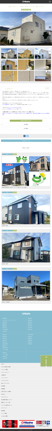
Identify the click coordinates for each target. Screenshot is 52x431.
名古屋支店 (30, 334)
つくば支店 (5, 349)
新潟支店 (5, 334)
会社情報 (3, 385)
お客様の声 (3, 375)
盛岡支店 (30, 324)
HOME (2, 364)
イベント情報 (4, 413)
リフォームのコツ (5, 380)
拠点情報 (3, 410)
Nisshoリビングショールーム (9, 320)
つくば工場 (5, 354)
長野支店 (5, 336)
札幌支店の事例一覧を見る (26, 120)
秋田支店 (30, 322)
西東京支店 (5, 347)
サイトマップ (4, 407)
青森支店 (30, 318)
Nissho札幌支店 (5, 104)
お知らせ (3, 394)
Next (50, 27)
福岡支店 (30, 342)
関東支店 (5, 345)
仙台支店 (30, 327)
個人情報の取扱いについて (6, 399)
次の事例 (26, 128)
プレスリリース (4, 396)
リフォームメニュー (5, 372)
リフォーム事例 (4, 369)
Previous (2, 27)
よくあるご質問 (4, 416)
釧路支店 (5, 325)
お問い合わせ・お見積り (6, 391)
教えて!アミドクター (5, 383)
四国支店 (30, 338)
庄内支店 (30, 325)
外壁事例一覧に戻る (26, 140)
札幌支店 (5, 318)
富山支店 (5, 338)
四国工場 (5, 356)
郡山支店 (30, 329)
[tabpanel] (26, 29)
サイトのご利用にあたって (6, 405)
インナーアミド (4, 377)
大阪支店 (30, 336)
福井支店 (5, 342)
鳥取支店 (30, 340)
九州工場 (5, 358)
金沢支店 (5, 340)
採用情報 (3, 388)
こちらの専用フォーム (9, 108)
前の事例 (26, 124)
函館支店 (5, 324)
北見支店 (5, 331)
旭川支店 (5, 322)
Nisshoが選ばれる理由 (6, 366)
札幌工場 (5, 352)
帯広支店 (5, 327)
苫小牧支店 (5, 329)
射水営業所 (5, 344)
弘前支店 (30, 320)
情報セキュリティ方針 (5, 402)
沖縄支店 (30, 344)
